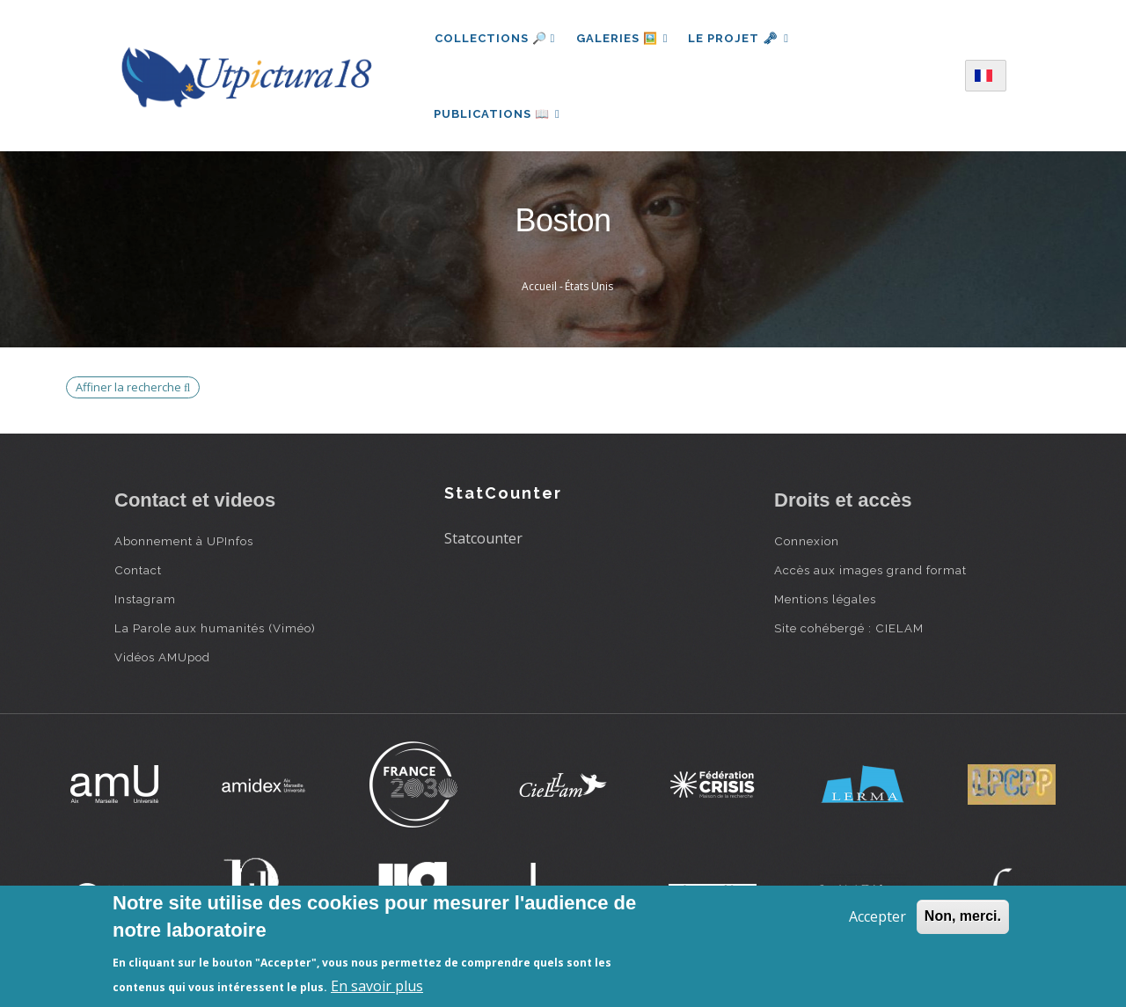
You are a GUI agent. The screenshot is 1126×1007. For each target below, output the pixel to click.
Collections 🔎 (495, 38)
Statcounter (483, 541)
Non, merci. (963, 915)
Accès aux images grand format (870, 573)
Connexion (806, 543)
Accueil (539, 288)
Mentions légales (825, 602)
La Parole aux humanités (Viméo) (215, 631)
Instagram (145, 602)
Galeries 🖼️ (622, 38)
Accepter (877, 916)
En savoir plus (377, 986)
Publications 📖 (498, 114)
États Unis (589, 288)
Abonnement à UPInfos (183, 543)
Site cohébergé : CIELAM (849, 631)
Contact (138, 573)
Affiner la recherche (133, 390)
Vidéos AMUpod (162, 660)
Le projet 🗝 (740, 38)
